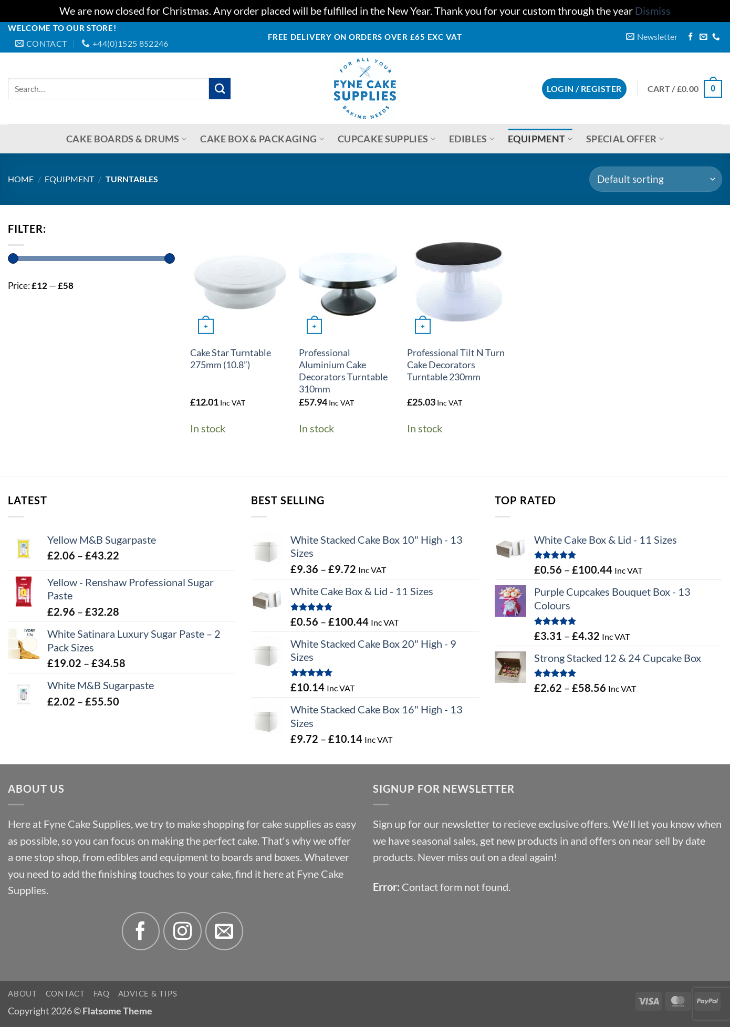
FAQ (101, 993)
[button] (651, 36)
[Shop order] (655, 179)
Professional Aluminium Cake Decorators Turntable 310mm (343, 371)
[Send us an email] (703, 37)
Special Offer (625, 138)
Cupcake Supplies (386, 138)
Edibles (471, 138)
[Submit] (220, 88)
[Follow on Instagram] (182, 931)
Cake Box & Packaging (262, 138)
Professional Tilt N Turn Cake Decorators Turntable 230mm (456, 364)
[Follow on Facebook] (691, 37)
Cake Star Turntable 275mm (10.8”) (230, 358)
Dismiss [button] (653, 11)
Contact (65, 993)
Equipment (540, 138)
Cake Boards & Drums (126, 138)
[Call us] (716, 37)
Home (21, 179)
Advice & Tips (148, 993)
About (22, 993)
